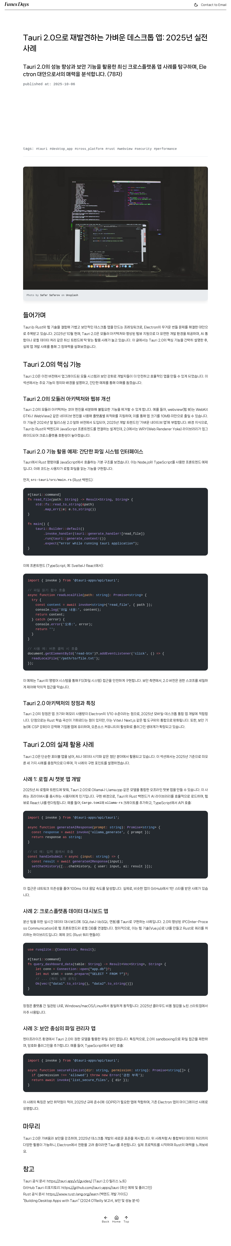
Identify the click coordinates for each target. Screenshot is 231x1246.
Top (126, 1219)
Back (105, 1219)
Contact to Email (213, 4)
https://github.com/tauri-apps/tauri (90, 1188)
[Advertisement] (115, 116)
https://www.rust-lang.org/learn (72, 1194)
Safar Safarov (51, 295)
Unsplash (72, 295)
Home (116, 1219)
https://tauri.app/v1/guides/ (69, 1181)
